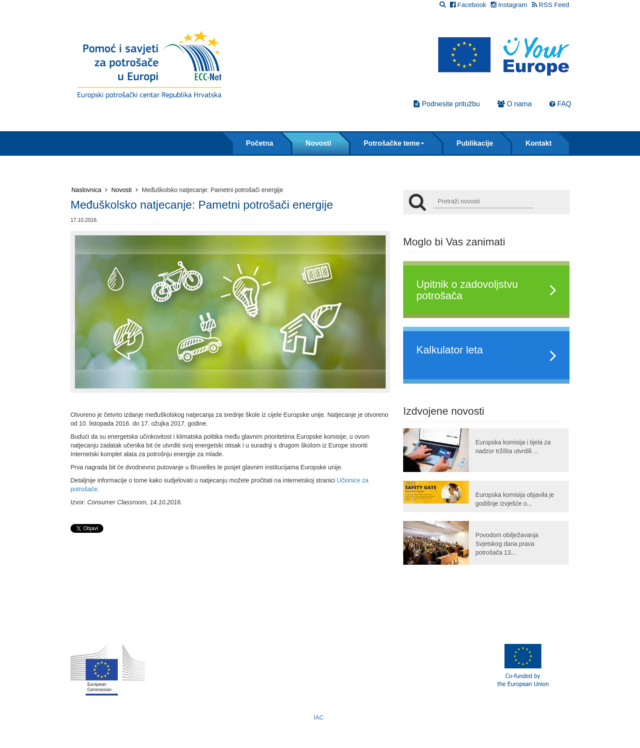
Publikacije (475, 143)
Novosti (318, 143)
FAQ (560, 104)
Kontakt (538, 143)
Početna (259, 143)
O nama (514, 104)
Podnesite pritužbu (447, 104)
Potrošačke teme (394, 143)
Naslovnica (89, 189)
